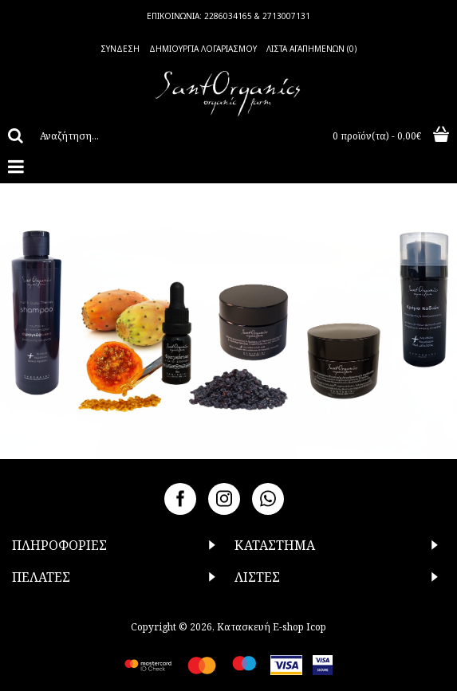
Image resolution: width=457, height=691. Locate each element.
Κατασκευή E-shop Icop (271, 627)
